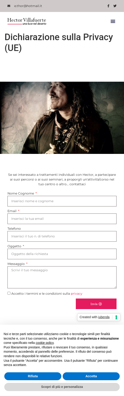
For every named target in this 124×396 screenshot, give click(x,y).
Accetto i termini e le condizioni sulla (46, 294)
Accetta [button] (91, 376)
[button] (113, 21)
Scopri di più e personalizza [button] (62, 387)
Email (12, 211)
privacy (76, 294)
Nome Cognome (21, 193)
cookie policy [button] (45, 343)
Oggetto (14, 246)
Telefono (14, 229)
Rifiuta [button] (33, 376)
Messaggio (16, 264)
